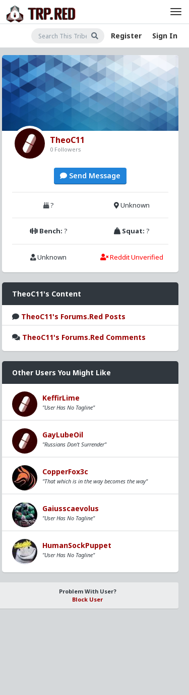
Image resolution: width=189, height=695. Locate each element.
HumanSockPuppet (76, 545)
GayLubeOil (62, 434)
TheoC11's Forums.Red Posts (73, 316)
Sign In (164, 35)
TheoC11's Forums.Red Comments (84, 337)
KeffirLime (61, 398)
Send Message (90, 175)
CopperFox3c (65, 471)
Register (126, 35)
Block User (87, 599)
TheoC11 (67, 139)
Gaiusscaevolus (70, 508)
